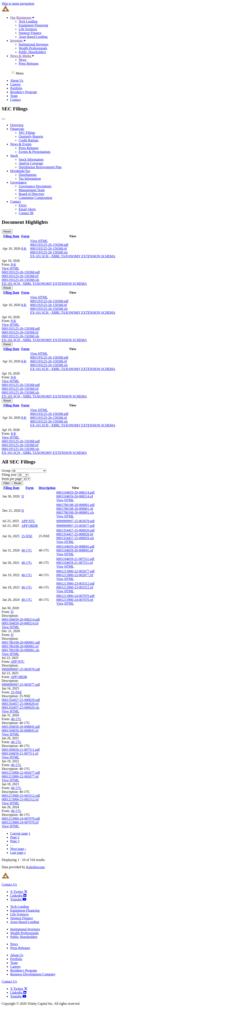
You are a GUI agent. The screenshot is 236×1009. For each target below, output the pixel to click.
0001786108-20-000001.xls (75, 512)
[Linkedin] (18, 895)
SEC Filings (27, 132)
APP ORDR (29, 525)
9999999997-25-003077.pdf (75, 525)
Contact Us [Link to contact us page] (9, 884)
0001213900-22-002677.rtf (74, 575)
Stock (14, 155)
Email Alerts (27, 209)
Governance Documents (35, 186)
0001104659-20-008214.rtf (74, 496)
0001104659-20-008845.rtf (74, 550)
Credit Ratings (28, 140)
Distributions (28, 175)
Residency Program (23, 92)
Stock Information (31, 159)
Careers (15, 84)
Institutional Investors (33, 44)
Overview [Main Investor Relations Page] (17, 125)
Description (47, 488)
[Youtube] (18, 899)
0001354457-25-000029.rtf (74, 534)
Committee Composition (35, 198)
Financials (17, 129)
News (22, 59)
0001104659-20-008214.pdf (75, 492)
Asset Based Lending (33, 36)
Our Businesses (22, 17)
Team (14, 96)
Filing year (9, 474)
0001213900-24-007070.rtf (74, 599)
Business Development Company (32, 974)
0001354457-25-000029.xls (75, 538)
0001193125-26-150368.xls (49, 252)
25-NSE (27, 536)
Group (6, 470)
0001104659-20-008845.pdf (75, 546)
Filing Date (11, 236)
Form (25, 236)
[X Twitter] (18, 892)
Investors (18, 40)
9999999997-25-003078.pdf (75, 521)
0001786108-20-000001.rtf (74, 508)
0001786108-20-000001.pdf (75, 505)
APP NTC (28, 521)
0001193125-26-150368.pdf (49, 245)
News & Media (22, 56)
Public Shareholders (32, 52)
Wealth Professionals (33, 48)
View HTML (39, 241)
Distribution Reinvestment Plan (40, 167)
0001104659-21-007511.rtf (74, 562)
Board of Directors (31, 194)
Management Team (32, 190)
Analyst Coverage (31, 163)
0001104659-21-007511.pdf (75, 559)
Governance (18, 182)
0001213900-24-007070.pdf (75, 596)
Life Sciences (28, 29)
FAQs (23, 205)
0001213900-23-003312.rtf (74, 587)
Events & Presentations (34, 152)
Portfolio (16, 88)
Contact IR (26, 213)
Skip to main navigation (18, 3)
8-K (24, 248)
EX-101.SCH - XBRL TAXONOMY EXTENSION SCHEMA (72, 256)
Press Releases (29, 63)
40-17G (26, 550)
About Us (16, 80)
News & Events (20, 144)
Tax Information (30, 178)
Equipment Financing (33, 25)
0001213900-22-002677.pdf (75, 571)
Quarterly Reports (31, 136)
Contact (15, 99)
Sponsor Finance (30, 33)
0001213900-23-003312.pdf (75, 583)
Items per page (12, 478)
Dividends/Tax (20, 171)
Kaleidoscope (35, 867)
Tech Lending (28, 21)
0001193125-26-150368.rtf (48, 248)
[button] (118, 72)
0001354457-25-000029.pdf (75, 530)
